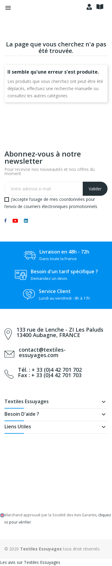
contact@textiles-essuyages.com (42, 352)
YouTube (15, 221)
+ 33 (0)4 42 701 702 (57, 369)
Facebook (5, 221)
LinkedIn (26, 221)
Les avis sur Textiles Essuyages (30, 562)
